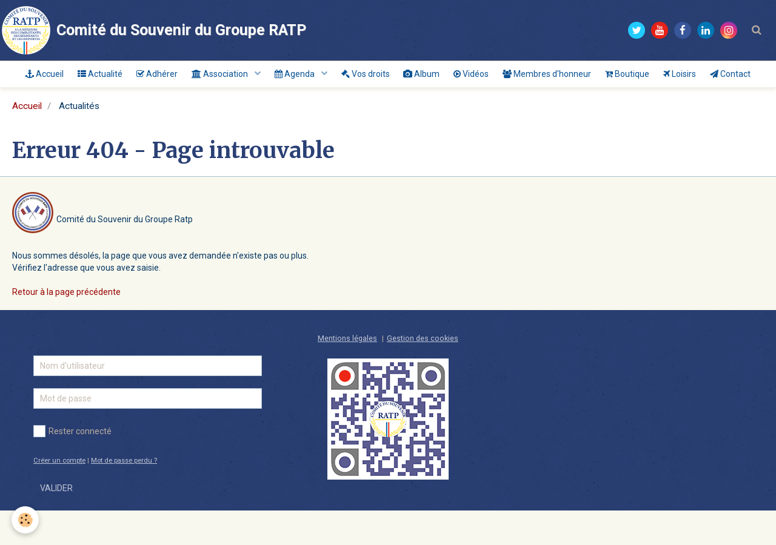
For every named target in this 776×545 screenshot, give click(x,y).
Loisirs (728, 76)
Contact (388, 106)
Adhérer (171, 76)
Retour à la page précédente (66, 326)
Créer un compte (59, 495)
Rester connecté (72, 466)
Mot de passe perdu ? (124, 495)
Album (453, 76)
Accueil (51, 76)
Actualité (110, 76)
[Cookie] (25, 519)
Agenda (319, 76)
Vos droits (393, 76)
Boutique (672, 76)
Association (239, 76)
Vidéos (507, 76)
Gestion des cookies (422, 372)
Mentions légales (347, 372)
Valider (56, 522)
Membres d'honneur (587, 76)
